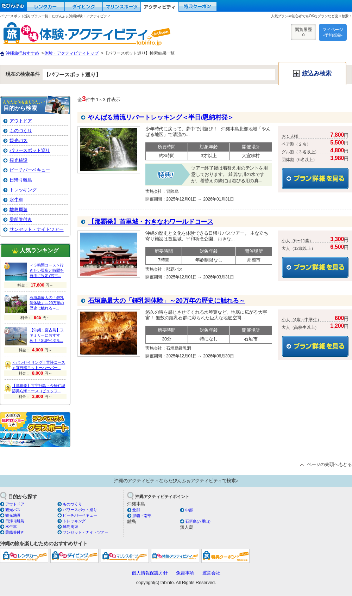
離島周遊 (18, 209)
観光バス (18, 140)
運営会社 (211, 573)
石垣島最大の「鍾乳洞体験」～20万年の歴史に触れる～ (166, 300)
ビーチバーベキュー (30, 170)
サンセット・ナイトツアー (37, 229)
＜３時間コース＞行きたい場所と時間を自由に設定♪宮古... (47, 270)
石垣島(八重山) (197, 521)
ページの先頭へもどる (329, 464)
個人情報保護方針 (150, 573)
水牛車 (16, 199)
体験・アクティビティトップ (71, 53)
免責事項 (185, 573)
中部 (189, 510)
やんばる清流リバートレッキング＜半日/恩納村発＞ (161, 117)
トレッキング (23, 189)
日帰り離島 (21, 180)
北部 (136, 510)
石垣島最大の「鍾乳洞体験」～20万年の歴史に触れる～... (47, 302)
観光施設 (18, 160)
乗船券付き (21, 219)
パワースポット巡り (30, 150)
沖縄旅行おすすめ (22, 53)
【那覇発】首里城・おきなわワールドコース (150, 221)
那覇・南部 (141, 516)
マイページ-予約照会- (332, 32)
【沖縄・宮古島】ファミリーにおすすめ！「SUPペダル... (47, 335)
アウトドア (21, 120)
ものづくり (21, 130)
